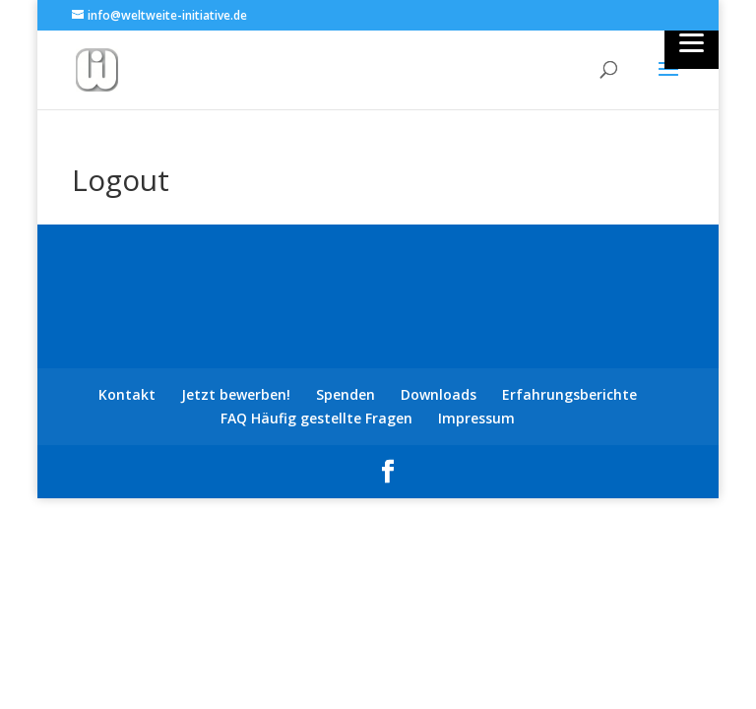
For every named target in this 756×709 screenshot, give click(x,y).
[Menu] (691, 42)
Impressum (476, 418)
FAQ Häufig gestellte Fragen (316, 418)
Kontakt (127, 394)
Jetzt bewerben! (235, 394)
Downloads (438, 394)
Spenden (345, 394)
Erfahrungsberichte (569, 394)
